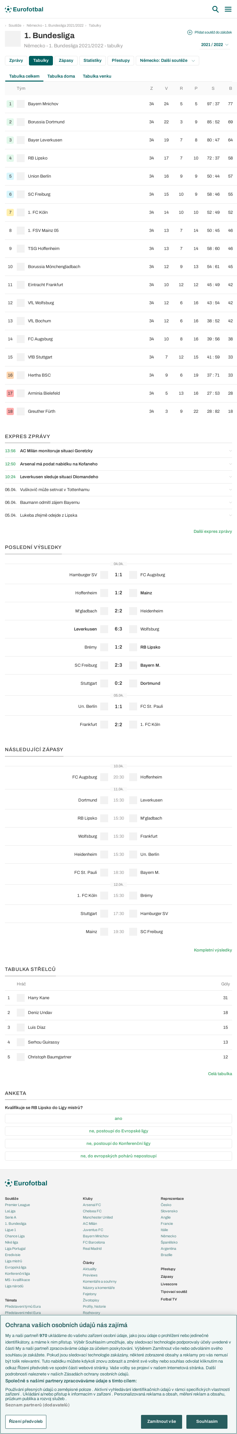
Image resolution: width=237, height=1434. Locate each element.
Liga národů (14, 1286)
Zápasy (66, 60)
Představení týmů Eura (23, 1306)
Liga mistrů (13, 1261)
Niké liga (11, 1242)
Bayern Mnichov (96, 1236)
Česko (166, 1205)
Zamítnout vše (161, 1421)
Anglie (166, 1217)
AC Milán (90, 1223)
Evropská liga (15, 1267)
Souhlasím (207, 1421)
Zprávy (16, 60)
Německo (168, 1236)
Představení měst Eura (23, 1313)
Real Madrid (92, 1248)
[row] (121, 104)
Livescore (169, 1284)
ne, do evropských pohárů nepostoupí (118, 1156)
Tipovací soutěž (174, 1292)
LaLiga (10, 1211)
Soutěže (15, 25)
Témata (11, 1300)
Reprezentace (172, 1198)
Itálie (164, 1230)
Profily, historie (94, 1306)
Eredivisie (12, 1255)
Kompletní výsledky (213, 950)
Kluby (88, 1198)
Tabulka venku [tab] (97, 76)
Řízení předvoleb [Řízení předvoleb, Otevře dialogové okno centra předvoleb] (26, 1421)
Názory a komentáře (99, 1288)
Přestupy (121, 60)
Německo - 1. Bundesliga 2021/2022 (55, 25)
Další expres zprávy (213, 531)
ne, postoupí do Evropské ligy (118, 1131)
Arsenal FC (92, 1205)
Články (88, 1263)
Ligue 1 (10, 1230)
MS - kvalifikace (17, 1280)
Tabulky (95, 25)
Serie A (10, 1217)
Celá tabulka (220, 1074)
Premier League (17, 1205)
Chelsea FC (92, 1211)
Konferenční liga (17, 1273)
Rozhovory (91, 1313)
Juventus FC (93, 1230)
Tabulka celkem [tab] (24, 76)
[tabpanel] (118, 251)
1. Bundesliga (15, 1223)
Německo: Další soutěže (167, 60)
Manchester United (98, 1217)
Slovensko (169, 1211)
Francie (167, 1223)
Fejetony (90, 1294)
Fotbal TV (169, 1299)
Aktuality (90, 1269)
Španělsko (169, 1242)
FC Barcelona (94, 1242)
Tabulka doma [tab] (61, 76)
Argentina (168, 1248)
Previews (90, 1275)
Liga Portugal (15, 1248)
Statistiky (92, 60)
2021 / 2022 (214, 44)
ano (118, 1118)
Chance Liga (15, 1236)
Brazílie (166, 1255)
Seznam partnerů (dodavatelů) (37, 1405)
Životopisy (91, 1300)
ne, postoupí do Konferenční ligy (118, 1143)
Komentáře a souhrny (100, 1281)
